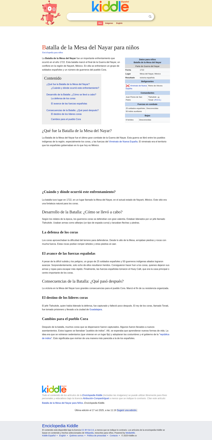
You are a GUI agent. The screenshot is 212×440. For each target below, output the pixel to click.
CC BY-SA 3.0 (87, 430)
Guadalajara (95, 309)
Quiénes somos (76, 435)
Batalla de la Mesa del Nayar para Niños (62, 403)
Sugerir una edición (126, 410)
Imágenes (109, 23)
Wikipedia (89, 433)
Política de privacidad (96, 435)
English (119, 23)
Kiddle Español (48, 435)
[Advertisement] (106, 34)
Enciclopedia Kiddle (92, 395)
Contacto (114, 435)
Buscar (150, 16)
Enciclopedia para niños (52, 52)
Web (100, 23)
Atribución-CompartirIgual (96, 398)
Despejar (144, 16)
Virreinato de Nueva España (123, 141)
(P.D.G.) (157, 100)
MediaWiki (130, 433)
